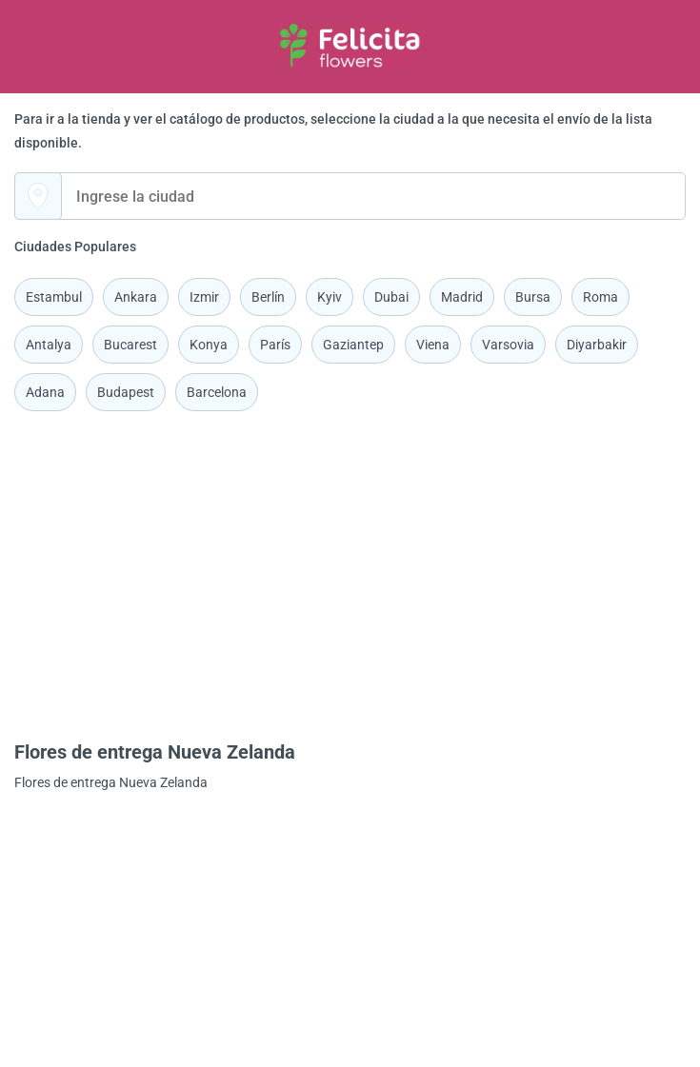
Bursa (532, 297)
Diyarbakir (597, 344)
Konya (209, 344)
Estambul (54, 297)
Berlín (268, 297)
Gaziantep (353, 344)
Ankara (135, 297)
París (275, 344)
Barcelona (217, 392)
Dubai (391, 297)
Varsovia (508, 344)
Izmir (204, 297)
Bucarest (130, 344)
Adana (45, 392)
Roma (600, 297)
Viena (433, 344)
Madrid (462, 297)
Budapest (125, 392)
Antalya (48, 344)
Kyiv (329, 297)
